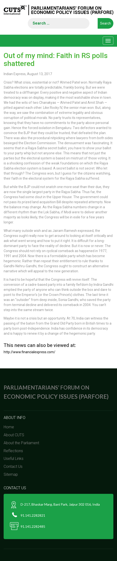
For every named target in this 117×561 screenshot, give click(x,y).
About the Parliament (21, 443)
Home (9, 427)
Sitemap (11, 474)
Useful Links (13, 458)
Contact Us (13, 466)
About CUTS (14, 435)
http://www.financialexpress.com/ (29, 352)
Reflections (13, 451)
